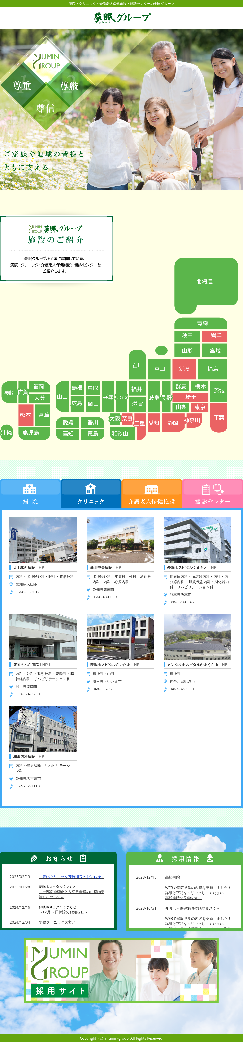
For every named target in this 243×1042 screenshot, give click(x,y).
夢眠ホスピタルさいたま (110, 664)
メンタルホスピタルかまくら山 (192, 664)
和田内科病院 (24, 756)
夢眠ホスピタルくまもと (187, 567)
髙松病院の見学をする (183, 897)
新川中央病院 (101, 567)
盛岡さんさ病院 (26, 664)
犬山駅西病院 (24, 567)
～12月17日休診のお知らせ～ (63, 911)
